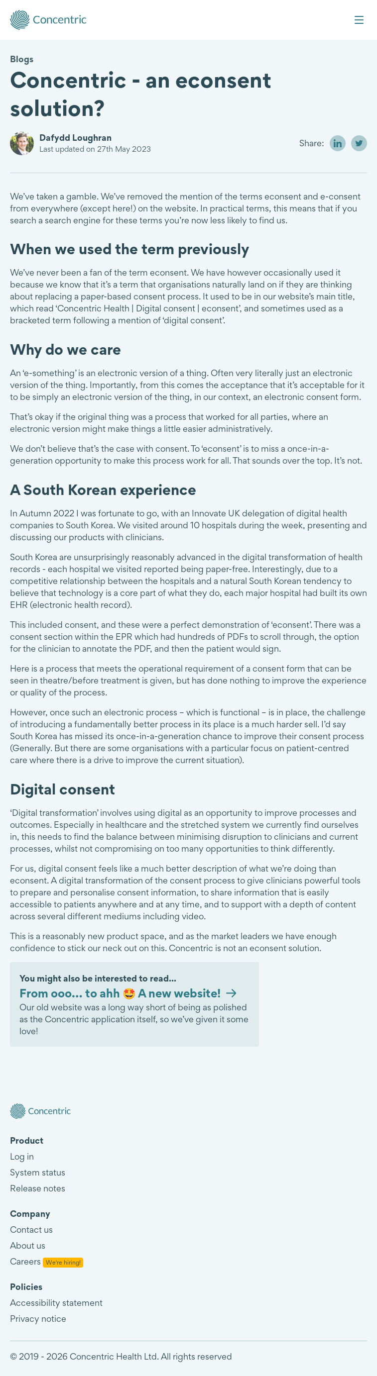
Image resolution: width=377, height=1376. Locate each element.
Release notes (37, 1188)
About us (27, 1245)
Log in (22, 1156)
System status (37, 1172)
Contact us (31, 1229)
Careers (46, 1261)
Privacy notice (38, 1318)
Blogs (21, 59)
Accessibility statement (56, 1302)
